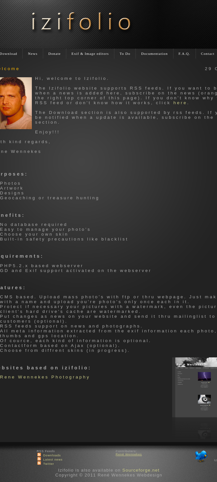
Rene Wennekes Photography (45, 377)
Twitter (48, 463)
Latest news (53, 459)
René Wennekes (129, 454)
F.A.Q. (184, 54)
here (180, 102)
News (32, 54)
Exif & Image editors (90, 54)
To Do (125, 54)
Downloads (52, 455)
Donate (54, 54)
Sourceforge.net (141, 470)
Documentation (154, 54)
